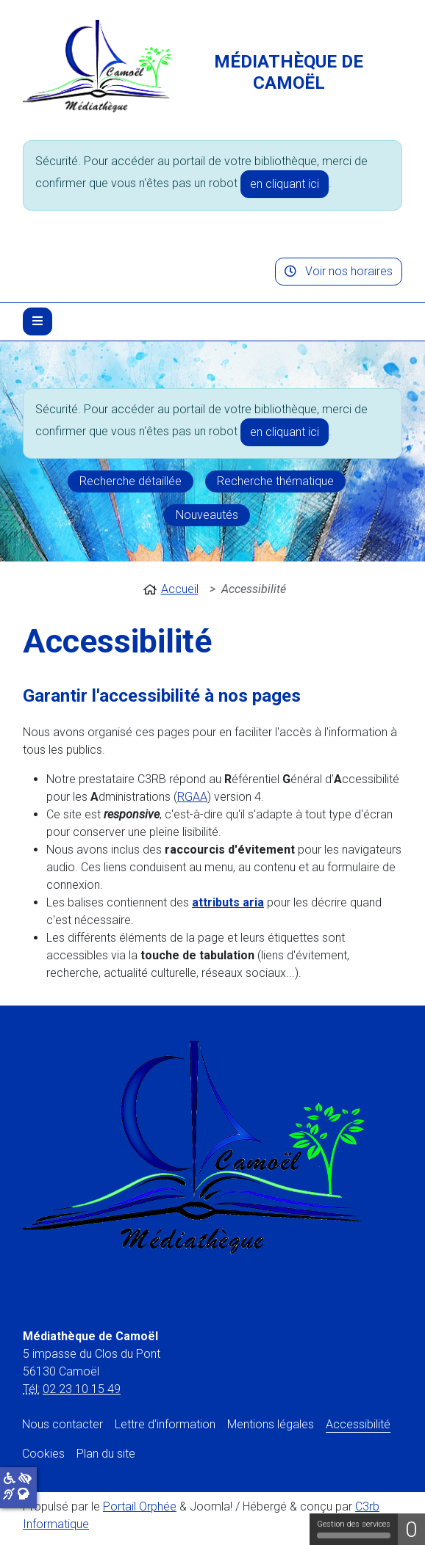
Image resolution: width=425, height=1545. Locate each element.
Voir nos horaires (339, 271)
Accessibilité (358, 1424)
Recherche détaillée (130, 481)
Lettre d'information (165, 1424)
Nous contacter (62, 1424)
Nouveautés (207, 515)
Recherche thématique (275, 481)
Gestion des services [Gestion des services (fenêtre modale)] (353, 1528)
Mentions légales (270, 1424)
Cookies (43, 1454)
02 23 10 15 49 (82, 1389)
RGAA (192, 797)
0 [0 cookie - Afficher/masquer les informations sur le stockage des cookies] (411, 1529)
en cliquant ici (284, 184)
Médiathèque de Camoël (288, 72)
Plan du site (105, 1454)
